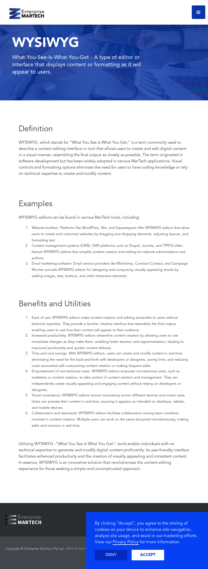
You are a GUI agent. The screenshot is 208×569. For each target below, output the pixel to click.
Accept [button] (148, 555)
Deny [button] (111, 555)
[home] (24, 12)
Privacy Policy (126, 542)
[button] (198, 12)
